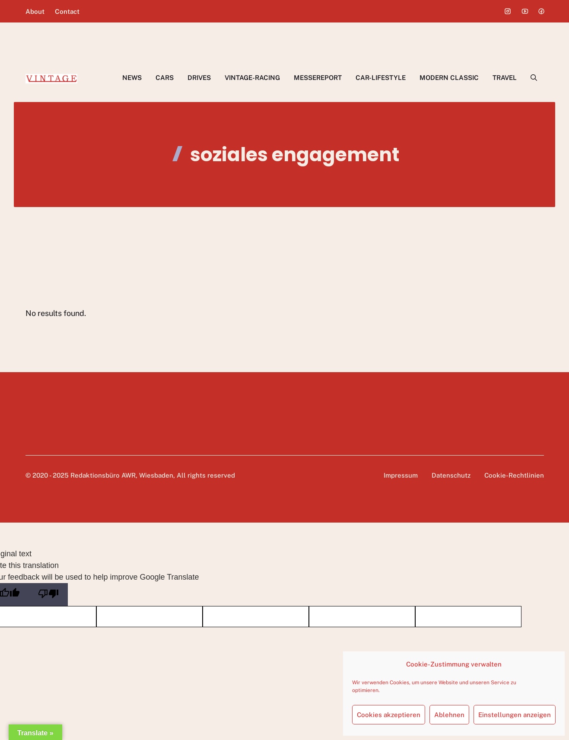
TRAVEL (505, 77)
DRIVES (199, 77)
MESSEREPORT (318, 77)
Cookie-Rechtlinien (514, 475)
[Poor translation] (48, 594)
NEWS (132, 77)
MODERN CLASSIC (449, 77)
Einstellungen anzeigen (514, 714)
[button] (534, 77)
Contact (67, 11)
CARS (165, 77)
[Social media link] (507, 11)
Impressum (401, 475)
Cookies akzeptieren (388, 714)
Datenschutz (451, 475)
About (35, 11)
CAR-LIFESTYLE (381, 77)
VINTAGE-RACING (252, 77)
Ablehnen (449, 714)
